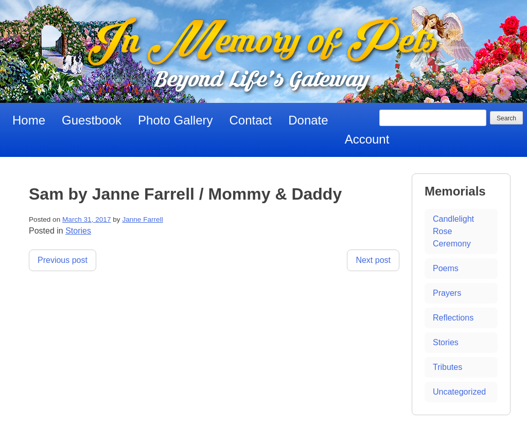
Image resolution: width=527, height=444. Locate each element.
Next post (373, 260)
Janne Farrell (142, 219)
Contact (251, 120)
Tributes (447, 367)
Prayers (447, 293)
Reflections (453, 317)
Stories (78, 230)
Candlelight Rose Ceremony (453, 231)
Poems (446, 268)
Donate (308, 120)
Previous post (62, 260)
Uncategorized (459, 391)
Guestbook (91, 120)
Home (28, 120)
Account (367, 139)
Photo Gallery (175, 120)
